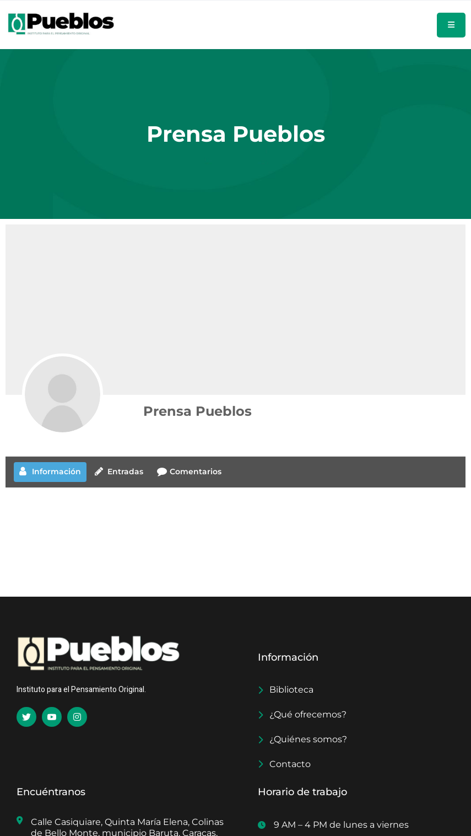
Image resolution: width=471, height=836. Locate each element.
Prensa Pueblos (197, 411)
